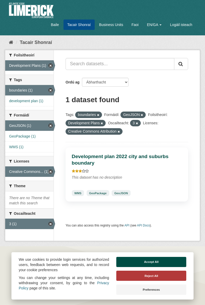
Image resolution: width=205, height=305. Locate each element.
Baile (55, 25)
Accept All (151, 261)
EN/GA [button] (154, 25)
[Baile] (11, 42)
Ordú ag (73, 82)
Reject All (151, 275)
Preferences (151, 289)
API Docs (143, 225)
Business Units (111, 25)
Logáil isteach (181, 25)
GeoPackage (98, 192)
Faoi (134, 25)
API (126, 225)
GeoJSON (121, 192)
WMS (77, 192)
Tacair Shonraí (79, 25)
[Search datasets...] (120, 64)
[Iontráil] (181, 64)
